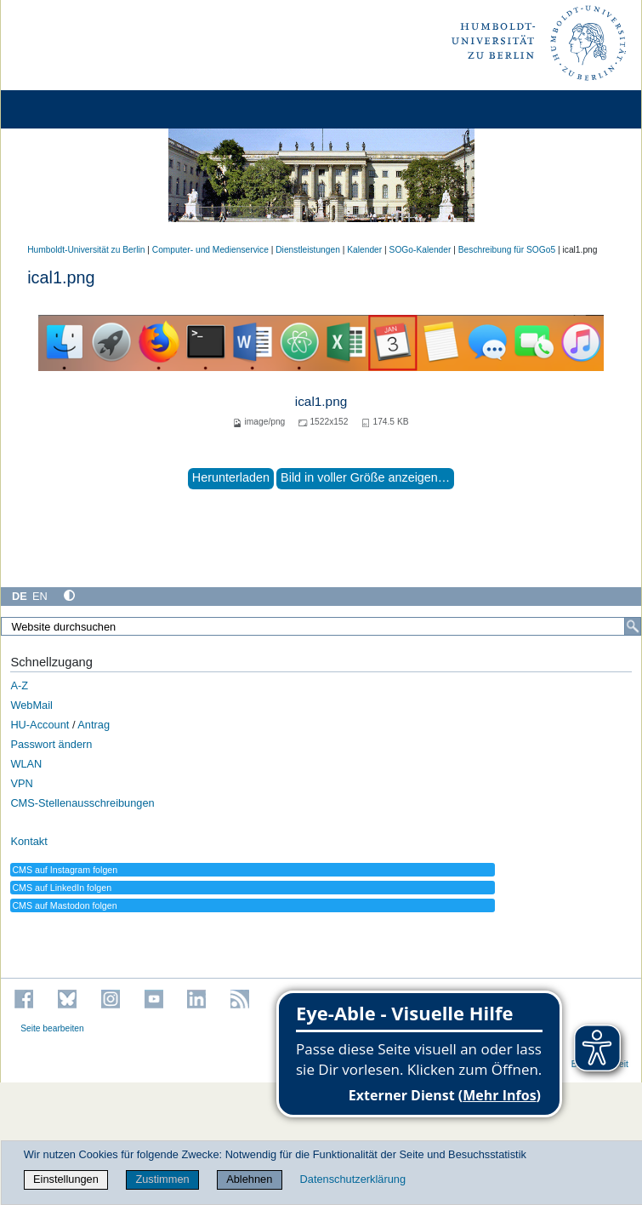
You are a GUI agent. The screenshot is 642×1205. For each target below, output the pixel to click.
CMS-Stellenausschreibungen (82, 803)
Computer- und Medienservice (210, 249)
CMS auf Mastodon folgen (64, 905)
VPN (21, 783)
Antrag (93, 724)
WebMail (31, 705)
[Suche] (632, 626)
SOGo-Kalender (420, 249)
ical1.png (321, 401)
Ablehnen (249, 1179)
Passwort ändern (51, 744)
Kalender (364, 249)
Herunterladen (231, 477)
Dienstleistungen (308, 249)
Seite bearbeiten (52, 1028)
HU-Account (39, 724)
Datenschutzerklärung (353, 1179)
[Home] (61, 109)
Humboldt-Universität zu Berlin (86, 249)
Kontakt (28, 841)
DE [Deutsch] (19, 596)
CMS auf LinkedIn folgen (61, 887)
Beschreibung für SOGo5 (506, 249)
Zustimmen (162, 1179)
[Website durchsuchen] (321, 626)
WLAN (26, 763)
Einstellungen (66, 1179)
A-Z (19, 685)
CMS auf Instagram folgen (64, 870)
